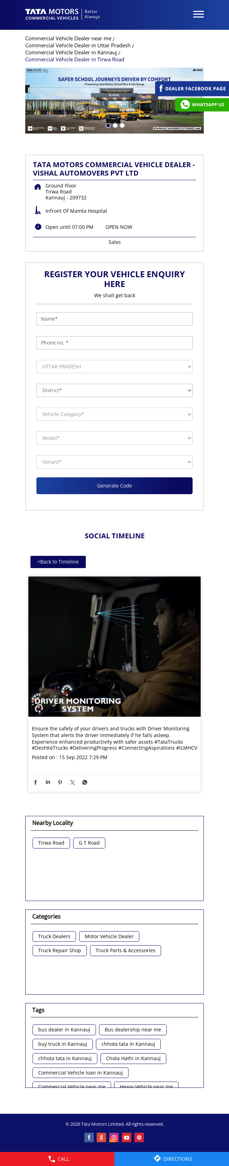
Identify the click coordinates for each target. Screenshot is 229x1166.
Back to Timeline (58, 561)
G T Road (89, 843)
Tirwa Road (51, 843)
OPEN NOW (118, 227)
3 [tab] (121, 125)
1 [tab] (107, 125)
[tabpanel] (114, 101)
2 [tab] (114, 125)
